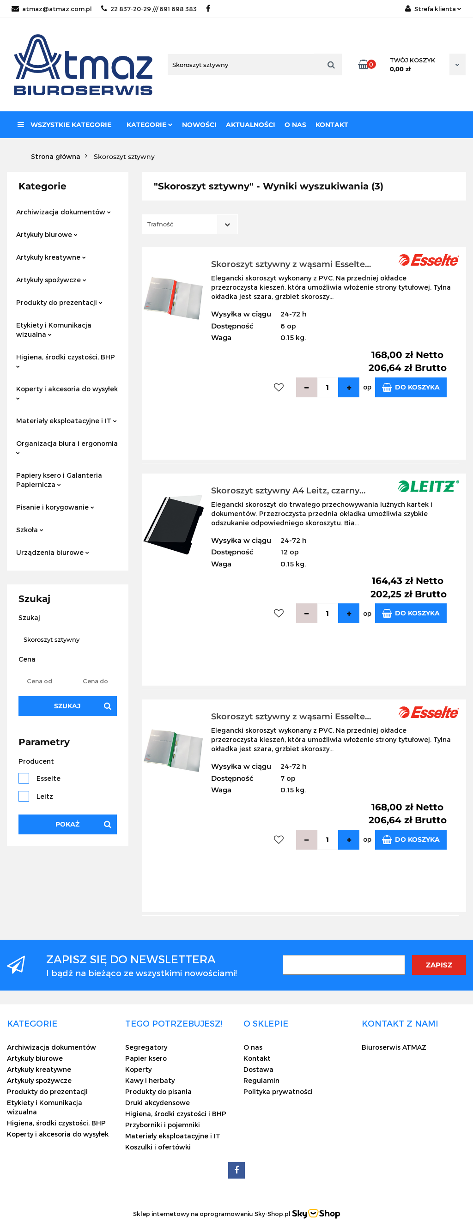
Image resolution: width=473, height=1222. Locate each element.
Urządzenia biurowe (52, 552)
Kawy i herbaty (150, 1080)
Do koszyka (411, 387)
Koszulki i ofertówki (158, 1147)
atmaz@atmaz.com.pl (52, 8)
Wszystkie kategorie (64, 125)
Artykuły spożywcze (51, 280)
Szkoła (29, 530)
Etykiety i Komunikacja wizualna (53, 329)
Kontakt (331, 125)
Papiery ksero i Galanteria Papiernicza (59, 479)
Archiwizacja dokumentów (63, 212)
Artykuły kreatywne (51, 257)
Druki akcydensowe (157, 1102)
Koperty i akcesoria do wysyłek (67, 392)
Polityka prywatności (278, 1091)
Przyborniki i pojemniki (162, 1125)
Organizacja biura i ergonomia (67, 447)
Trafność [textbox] (160, 224)
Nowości (199, 125)
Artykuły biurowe (47, 234)
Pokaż (67, 824)
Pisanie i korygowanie (55, 507)
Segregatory (146, 1047)
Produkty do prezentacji (59, 302)
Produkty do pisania (158, 1091)
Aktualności (250, 125)
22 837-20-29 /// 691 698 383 (149, 8)
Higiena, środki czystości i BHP (175, 1114)
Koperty (138, 1069)
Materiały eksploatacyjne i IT (66, 421)
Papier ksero (146, 1058)
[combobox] (190, 224)
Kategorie (150, 125)
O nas (295, 125)
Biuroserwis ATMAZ (394, 1047)
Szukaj (67, 706)
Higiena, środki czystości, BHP (65, 360)
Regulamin (261, 1080)
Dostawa (258, 1069)
